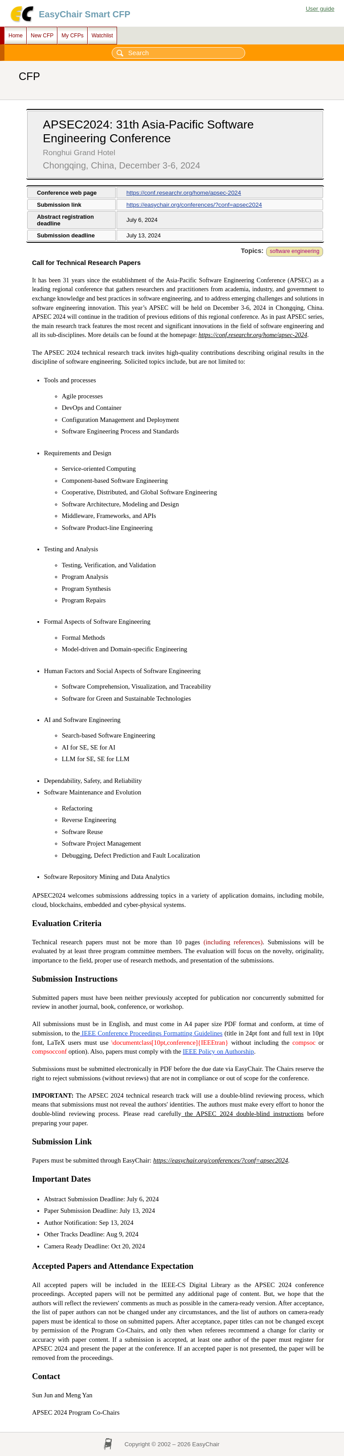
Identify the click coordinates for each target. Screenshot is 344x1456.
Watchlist (102, 35)
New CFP (42, 35)
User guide (320, 8)
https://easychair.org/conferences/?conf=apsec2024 (194, 204)
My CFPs (72, 35)
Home (15, 35)
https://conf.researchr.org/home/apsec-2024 (183, 192)
